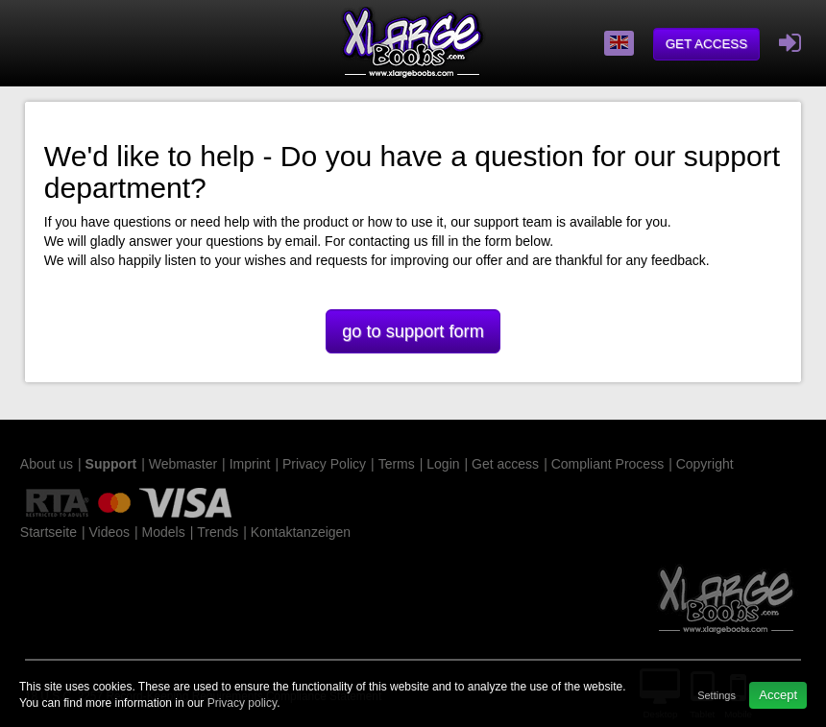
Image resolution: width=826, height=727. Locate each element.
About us (46, 464)
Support (111, 464)
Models (163, 532)
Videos (109, 532)
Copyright (705, 464)
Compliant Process (608, 464)
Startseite (48, 532)
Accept (778, 695)
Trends (217, 532)
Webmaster (183, 464)
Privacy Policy (324, 464)
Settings (716, 695)
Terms (396, 464)
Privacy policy (242, 703)
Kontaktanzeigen (301, 532)
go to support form (413, 331)
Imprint (250, 464)
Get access (707, 43)
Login (442, 464)
